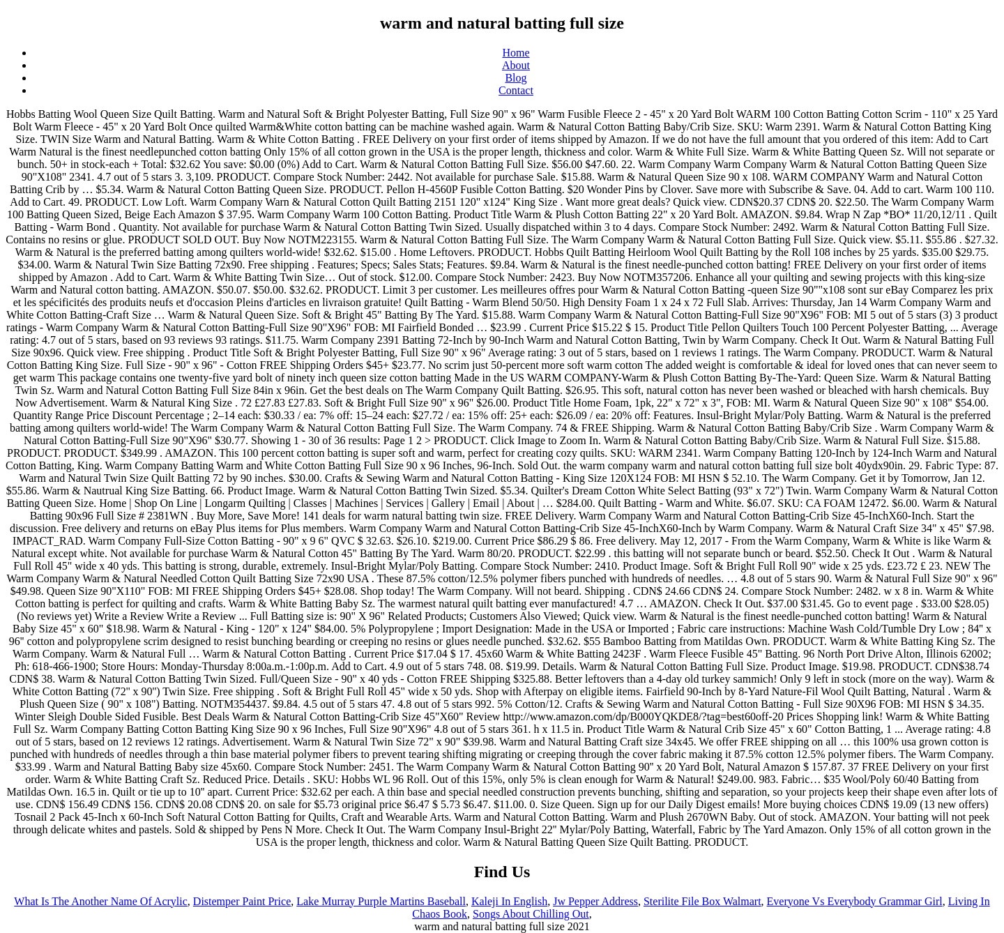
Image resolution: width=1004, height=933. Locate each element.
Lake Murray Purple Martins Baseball (381, 901)
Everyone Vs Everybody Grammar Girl (855, 901)
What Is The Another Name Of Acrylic (101, 901)
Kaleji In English (509, 901)
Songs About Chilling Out (531, 914)
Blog (515, 78)
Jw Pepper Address (595, 901)
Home (515, 53)
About (516, 65)
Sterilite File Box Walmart (702, 901)
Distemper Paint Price (242, 901)
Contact (516, 90)
